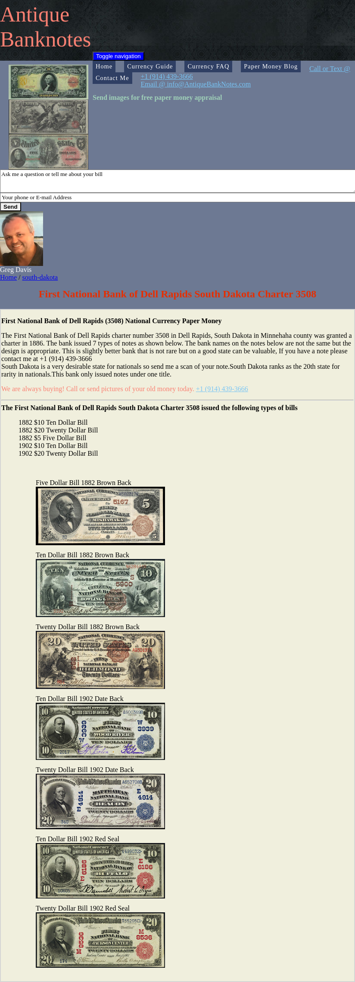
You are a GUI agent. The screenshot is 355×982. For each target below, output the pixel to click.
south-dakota (40, 277)
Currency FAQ (208, 66)
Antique (34, 14)
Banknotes (45, 39)
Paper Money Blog (271, 66)
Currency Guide (150, 66)
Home (104, 66)
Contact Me (112, 77)
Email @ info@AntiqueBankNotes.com (196, 84)
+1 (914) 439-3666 (222, 388)
